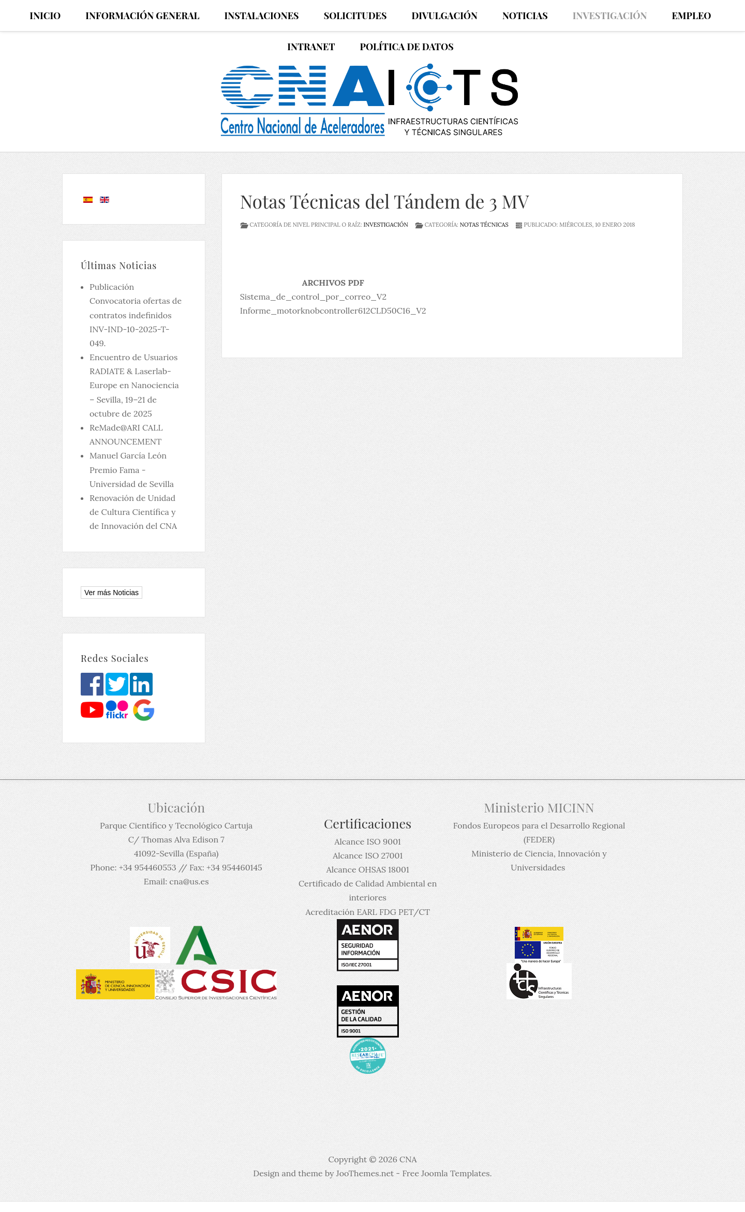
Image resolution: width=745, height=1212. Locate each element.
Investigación (385, 224)
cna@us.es (188, 881)
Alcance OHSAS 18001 (367, 869)
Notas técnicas (484, 224)
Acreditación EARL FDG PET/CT (368, 912)
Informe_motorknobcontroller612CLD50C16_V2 (333, 310)
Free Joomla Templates (445, 1173)
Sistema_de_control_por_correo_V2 (313, 296)
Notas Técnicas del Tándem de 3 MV (384, 201)
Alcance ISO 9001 (367, 841)
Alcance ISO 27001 (368, 855)
